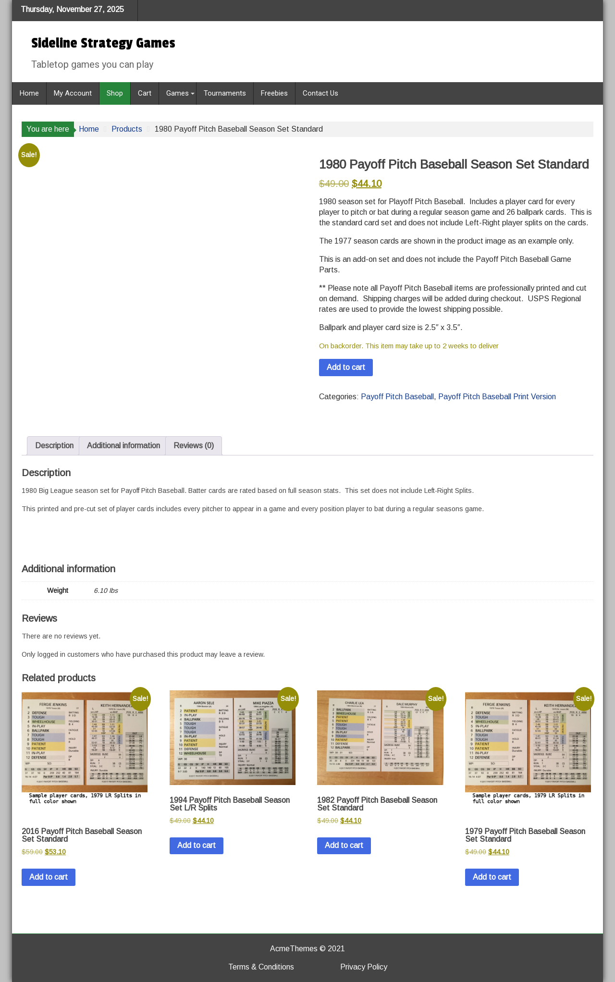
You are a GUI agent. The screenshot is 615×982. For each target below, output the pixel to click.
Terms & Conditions (261, 967)
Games (177, 93)
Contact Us (320, 93)
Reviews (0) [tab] (193, 446)
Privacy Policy (363, 967)
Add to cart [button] (48, 877)
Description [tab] (54, 446)
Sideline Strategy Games (103, 43)
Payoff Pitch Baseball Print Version (497, 397)
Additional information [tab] (123, 446)
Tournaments (225, 93)
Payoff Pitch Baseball (397, 397)
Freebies (274, 93)
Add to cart (346, 367)
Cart (144, 93)
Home (29, 93)
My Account (73, 93)
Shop (115, 93)
